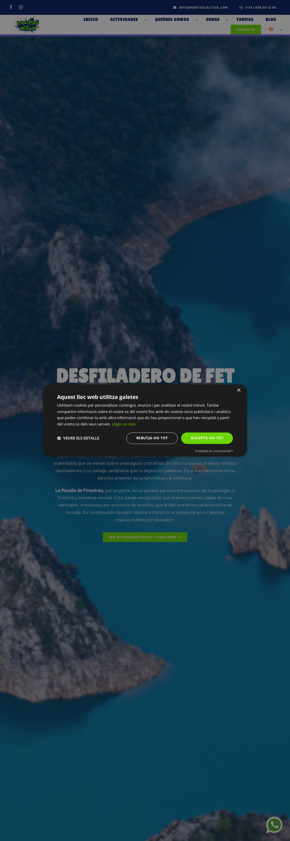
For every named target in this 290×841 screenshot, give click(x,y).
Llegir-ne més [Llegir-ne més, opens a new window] (124, 424)
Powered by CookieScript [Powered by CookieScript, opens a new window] (214, 451)
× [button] (239, 390)
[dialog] (145, 420)
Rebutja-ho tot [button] (152, 437)
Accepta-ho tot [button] (207, 437)
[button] (78, 438)
